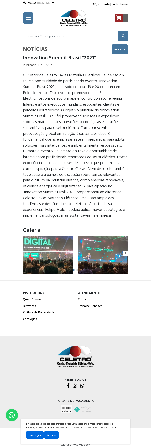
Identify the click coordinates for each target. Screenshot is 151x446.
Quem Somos (32, 299)
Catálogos (30, 318)
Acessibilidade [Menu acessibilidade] (38, 2)
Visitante (103, 4)
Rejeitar (51, 435)
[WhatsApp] (82, 385)
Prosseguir (35, 435)
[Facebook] (68, 385)
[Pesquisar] (123, 36)
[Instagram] (75, 385)
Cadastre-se (119, 4)
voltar (119, 49)
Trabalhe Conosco (90, 305)
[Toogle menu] (28, 18)
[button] (71, 36)
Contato (84, 299)
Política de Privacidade (38, 312)
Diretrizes (29, 305)
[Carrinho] (121, 18)
